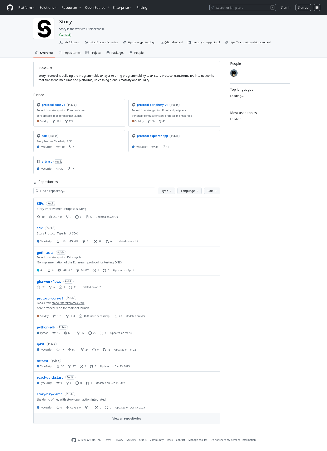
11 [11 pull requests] (73, 287)
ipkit (40, 344)
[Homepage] (10, 7)
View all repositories (126, 418)
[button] (166, 191)
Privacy (119, 440)
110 (60, 147)
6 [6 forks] (52, 287)
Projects (93, 53)
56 (151, 121)
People (136, 53)
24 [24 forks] (84, 349)
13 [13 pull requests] (106, 349)
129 (69, 121)
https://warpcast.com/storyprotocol (250, 42)
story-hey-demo (50, 394)
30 (59, 168)
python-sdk (46, 327)
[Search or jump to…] (243, 7)
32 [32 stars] (41, 287)
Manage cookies (197, 440)
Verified (65, 35)
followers (71, 42)
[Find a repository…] (94, 191)
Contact (180, 440)
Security (131, 440)
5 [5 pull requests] (89, 217)
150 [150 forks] (70, 316)
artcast (42, 360)
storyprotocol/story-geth (66, 257)
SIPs (40, 203)
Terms (108, 440)
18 (165, 147)
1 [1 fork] (88, 407)
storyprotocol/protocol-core (68, 110)
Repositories (69, 53)
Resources (72, 7)
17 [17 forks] (80, 333)
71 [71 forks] (86, 241)
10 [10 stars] (41, 217)
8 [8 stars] (50, 270)
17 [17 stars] (60, 349)
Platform (27, 7)
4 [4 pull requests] (103, 333)
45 (161, 121)
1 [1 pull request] (89, 383)
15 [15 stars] (56, 333)
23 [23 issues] (98, 241)
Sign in (285, 7)
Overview (44, 53)
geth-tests (45, 252)
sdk (40, 228)
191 (57, 121)
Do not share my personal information (233, 440)
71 (72, 147)
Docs (170, 440)
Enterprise (123, 7)
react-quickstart (50, 377)
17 (70, 168)
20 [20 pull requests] (118, 316)
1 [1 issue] (62, 287)
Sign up (303, 7)
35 (154, 147)
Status (143, 440)
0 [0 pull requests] (109, 241)
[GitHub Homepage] (73, 440)
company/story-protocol (206, 42)
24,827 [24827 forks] (82, 270)
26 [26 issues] (92, 333)
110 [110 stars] (60, 241)
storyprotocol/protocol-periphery (166, 110)
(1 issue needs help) (98, 316)
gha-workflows (49, 281)
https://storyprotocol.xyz (141, 42)
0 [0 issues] (78, 217)
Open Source (97, 7)
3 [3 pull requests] (93, 366)
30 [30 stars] (60, 366)
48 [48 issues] (83, 316)
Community (157, 440)
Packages (115, 53)
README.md (46, 68)
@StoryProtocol (174, 42)
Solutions (48, 7)
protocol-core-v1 (50, 298)
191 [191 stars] (57, 316)
